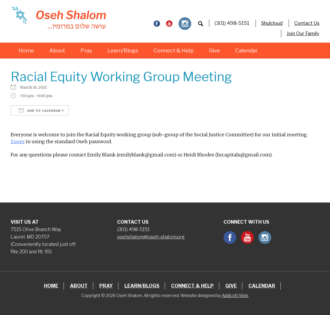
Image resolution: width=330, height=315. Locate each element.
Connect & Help (174, 50)
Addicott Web (235, 295)
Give (214, 50)
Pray (86, 50)
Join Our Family (303, 33)
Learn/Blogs (123, 50)
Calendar (246, 50)
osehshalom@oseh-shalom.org (151, 237)
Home (26, 50)
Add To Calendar (40, 110)
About (57, 50)
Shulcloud (272, 23)
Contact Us (306, 23)
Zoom (18, 141)
